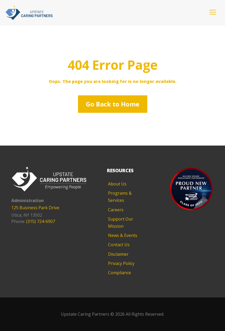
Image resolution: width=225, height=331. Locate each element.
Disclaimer (118, 254)
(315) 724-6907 (40, 221)
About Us (117, 184)
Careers (116, 210)
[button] (212, 12)
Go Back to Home (112, 104)
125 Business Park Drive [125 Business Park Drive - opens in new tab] (35, 208)
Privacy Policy (121, 263)
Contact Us (119, 245)
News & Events (122, 235)
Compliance (119, 273)
